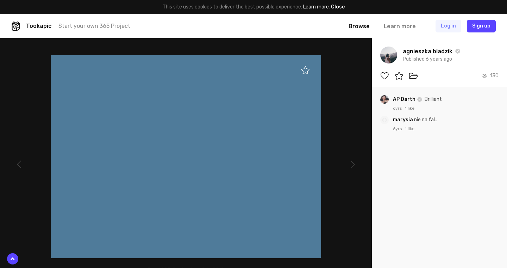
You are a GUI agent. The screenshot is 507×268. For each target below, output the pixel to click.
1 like (409, 108)
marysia (403, 120)
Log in (448, 26)
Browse (359, 26)
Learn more (316, 7)
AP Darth (405, 99)
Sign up (481, 26)
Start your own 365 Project (94, 26)
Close (338, 7)
